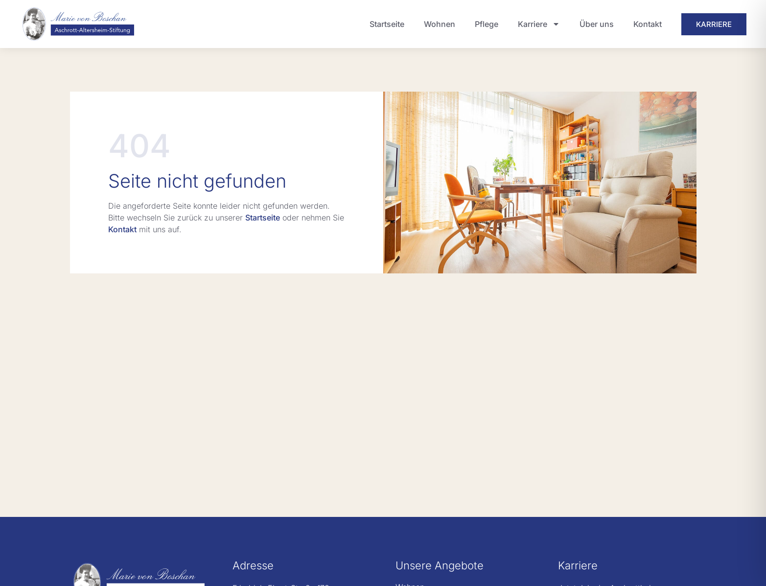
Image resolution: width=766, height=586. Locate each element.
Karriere (539, 24)
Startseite (387, 24)
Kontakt (647, 24)
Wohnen (439, 24)
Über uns (597, 24)
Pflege (486, 24)
